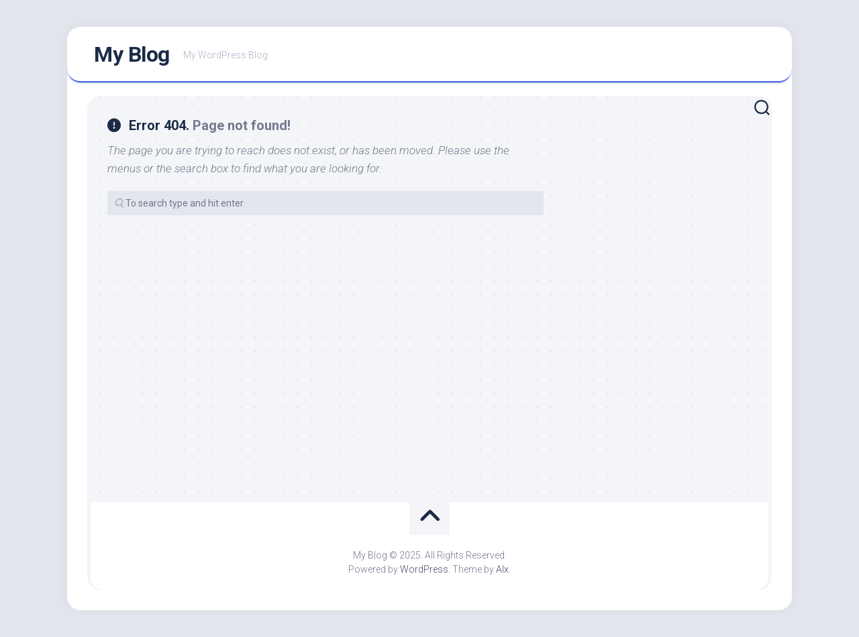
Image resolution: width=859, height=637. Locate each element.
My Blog (132, 54)
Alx (502, 569)
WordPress (424, 569)
